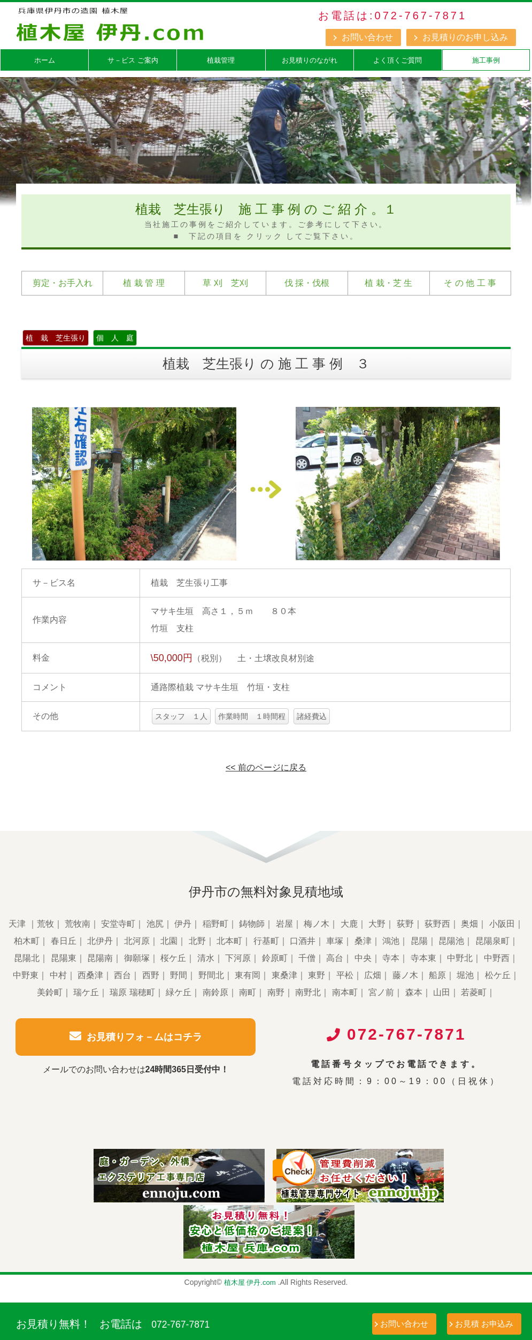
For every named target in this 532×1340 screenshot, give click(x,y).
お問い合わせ (367, 37)
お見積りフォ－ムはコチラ (136, 1036)
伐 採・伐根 (306, 282)
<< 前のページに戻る (266, 767)
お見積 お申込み (484, 1323)
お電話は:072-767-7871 (392, 15)
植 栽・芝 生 (388, 282)
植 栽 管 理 (143, 282)
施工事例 (486, 60)
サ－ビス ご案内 (132, 60)
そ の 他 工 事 (470, 282)
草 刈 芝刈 (225, 282)
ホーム (44, 60)
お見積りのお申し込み (465, 37)
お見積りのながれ (309, 60)
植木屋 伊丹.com (249, 1288)
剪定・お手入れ (62, 282)
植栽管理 (221, 60)
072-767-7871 (197, 1322)
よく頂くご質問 (397, 60)
